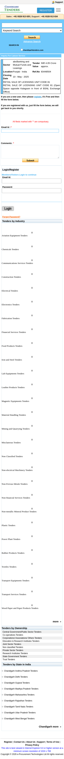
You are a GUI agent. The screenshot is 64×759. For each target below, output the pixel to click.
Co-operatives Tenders (13, 635)
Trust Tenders (9, 659)
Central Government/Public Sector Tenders (22, 632)
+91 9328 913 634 (49, 16)
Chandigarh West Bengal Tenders (19, 718)
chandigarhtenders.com (33, 50)
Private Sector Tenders (13, 650)
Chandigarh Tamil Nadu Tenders (18, 707)
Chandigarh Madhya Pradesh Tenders (21, 689)
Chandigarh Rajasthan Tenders (18, 701)
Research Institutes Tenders (15, 653)
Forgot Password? (11, 217)
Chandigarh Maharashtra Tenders (19, 695)
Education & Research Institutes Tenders (21, 641)
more (56, 621)
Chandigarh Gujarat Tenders (17, 683)
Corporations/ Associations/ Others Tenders (22, 638)
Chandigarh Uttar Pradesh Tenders (19, 712)
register (37, 97)
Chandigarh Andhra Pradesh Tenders (21, 671)
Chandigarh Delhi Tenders (16, 677)
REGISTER (46, 10)
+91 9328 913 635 (21, 16)
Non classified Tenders (13, 647)
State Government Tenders (15, 656)
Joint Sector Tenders (12, 644)
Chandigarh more (49, 726)
